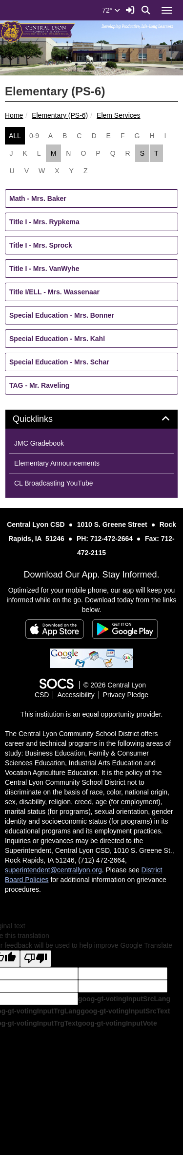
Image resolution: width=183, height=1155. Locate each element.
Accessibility (75, 695)
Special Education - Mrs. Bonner (61, 315)
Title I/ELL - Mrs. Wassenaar (54, 292)
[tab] (91, 419)
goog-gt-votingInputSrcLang (124, 999)
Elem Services (118, 115)
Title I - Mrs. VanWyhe (44, 268)
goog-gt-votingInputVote (117, 1023)
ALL (15, 136)
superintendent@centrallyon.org (53, 870)
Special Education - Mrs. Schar (59, 362)
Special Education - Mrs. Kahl (57, 339)
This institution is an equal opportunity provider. (91, 714)
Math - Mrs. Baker (37, 198)
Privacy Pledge (125, 695)
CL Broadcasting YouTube (53, 483)
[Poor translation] (35, 958)
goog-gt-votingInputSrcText (125, 1011)
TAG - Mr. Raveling (39, 385)
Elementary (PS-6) (60, 115)
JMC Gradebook (39, 443)
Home (14, 115)
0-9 (34, 136)
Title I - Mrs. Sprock (40, 245)
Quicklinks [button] (44, 419)
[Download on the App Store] (54, 629)
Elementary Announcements (57, 463)
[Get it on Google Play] (125, 629)
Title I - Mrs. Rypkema (44, 222)
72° (111, 10)
